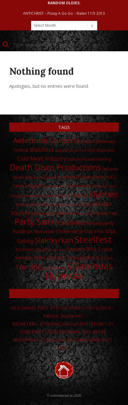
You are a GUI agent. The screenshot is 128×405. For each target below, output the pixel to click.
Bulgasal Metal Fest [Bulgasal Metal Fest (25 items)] (70, 150)
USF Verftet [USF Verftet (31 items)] (55, 268)
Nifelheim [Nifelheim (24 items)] (78, 214)
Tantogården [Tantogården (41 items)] (80, 257)
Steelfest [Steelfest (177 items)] (93, 239)
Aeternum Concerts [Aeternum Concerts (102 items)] (46, 140)
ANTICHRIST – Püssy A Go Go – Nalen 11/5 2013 (64, 13)
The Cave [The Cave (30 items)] (104, 258)
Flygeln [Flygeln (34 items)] (35, 186)
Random (64, 293)
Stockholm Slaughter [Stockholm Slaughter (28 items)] (34, 249)
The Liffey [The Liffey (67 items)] (29, 267)
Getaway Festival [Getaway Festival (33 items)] (40, 195)
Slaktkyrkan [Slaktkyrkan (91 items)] (54, 240)
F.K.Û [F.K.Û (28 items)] (111, 177)
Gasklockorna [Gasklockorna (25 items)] (54, 186)
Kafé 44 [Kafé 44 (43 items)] (79, 195)
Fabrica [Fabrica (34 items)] (20, 186)
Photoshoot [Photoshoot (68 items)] (68, 222)
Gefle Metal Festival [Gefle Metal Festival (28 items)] (84, 186)
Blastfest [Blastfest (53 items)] (42, 149)
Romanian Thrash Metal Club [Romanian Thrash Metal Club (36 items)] (63, 231)
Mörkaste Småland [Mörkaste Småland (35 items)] (50, 213)
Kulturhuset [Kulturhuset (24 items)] (74, 205)
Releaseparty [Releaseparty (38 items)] (100, 223)
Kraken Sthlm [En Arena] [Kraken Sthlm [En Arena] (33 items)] (39, 204)
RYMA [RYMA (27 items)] (99, 231)
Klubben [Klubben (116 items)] (103, 194)
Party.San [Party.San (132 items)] (32, 221)
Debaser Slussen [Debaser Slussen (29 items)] (40, 177)
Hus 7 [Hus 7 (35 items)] (63, 195)
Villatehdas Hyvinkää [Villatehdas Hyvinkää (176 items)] (79, 271)
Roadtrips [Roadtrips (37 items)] (23, 231)
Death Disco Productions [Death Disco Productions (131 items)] (55, 167)
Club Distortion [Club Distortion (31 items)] (101, 150)
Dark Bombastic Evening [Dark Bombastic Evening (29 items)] (89, 159)
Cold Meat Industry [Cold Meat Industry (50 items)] (41, 158)
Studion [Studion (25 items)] (59, 249)
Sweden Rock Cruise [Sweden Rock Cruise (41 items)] (90, 249)
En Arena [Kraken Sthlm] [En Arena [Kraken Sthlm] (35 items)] (82, 177)
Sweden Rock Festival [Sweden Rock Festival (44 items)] (39, 257)
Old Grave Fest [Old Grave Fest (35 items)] (103, 213)
